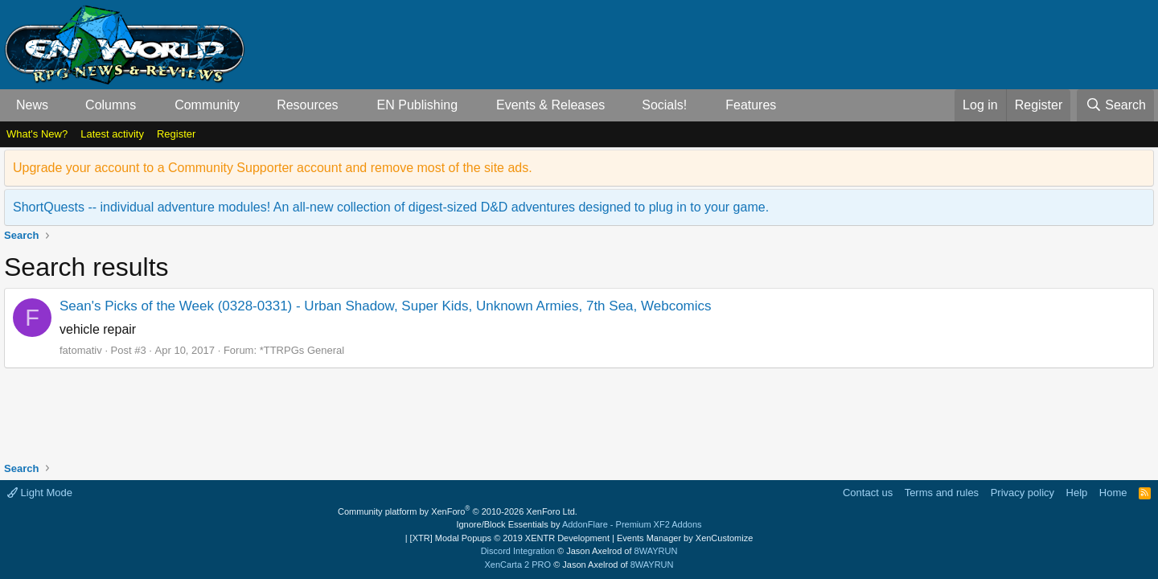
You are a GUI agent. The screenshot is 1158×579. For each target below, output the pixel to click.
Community (207, 105)
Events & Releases (550, 105)
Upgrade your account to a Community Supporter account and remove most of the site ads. (272, 168)
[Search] (1115, 105)
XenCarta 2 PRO (518, 564)
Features (750, 105)
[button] (61, 105)
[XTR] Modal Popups (510, 538)
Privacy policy (1022, 493)
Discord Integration (518, 551)
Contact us (868, 493)
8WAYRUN (656, 551)
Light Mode (39, 493)
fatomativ (81, 350)
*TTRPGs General (302, 350)
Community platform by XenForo (457, 511)
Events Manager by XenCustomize (685, 538)
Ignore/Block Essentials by (578, 524)
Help (1077, 493)
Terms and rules (942, 493)
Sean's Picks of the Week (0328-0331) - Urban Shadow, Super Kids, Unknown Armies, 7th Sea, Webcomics (386, 306)
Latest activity (112, 134)
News (32, 105)
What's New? (37, 134)
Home (1113, 493)
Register (176, 134)
